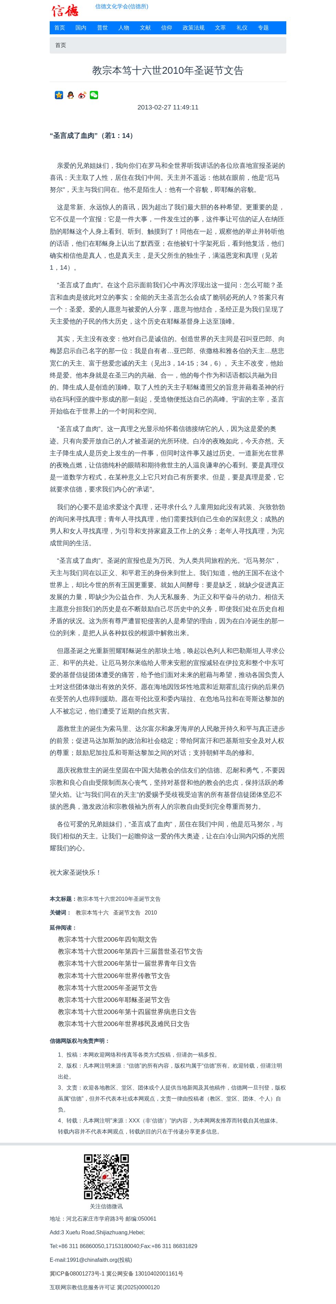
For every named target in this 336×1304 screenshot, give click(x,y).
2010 (151, 913)
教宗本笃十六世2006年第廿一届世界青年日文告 (127, 963)
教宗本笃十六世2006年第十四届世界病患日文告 (127, 1011)
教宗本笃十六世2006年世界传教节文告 (114, 975)
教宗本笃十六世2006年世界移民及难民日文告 (124, 1023)
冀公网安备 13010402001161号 (144, 1274)
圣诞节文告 (127, 913)
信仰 (166, 28)
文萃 (220, 28)
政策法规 (194, 28)
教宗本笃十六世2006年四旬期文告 (107, 939)
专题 (263, 28)
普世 (102, 28)
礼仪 (242, 28)
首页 (59, 28)
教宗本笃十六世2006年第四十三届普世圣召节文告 (130, 951)
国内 (80, 28)
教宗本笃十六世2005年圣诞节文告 (107, 987)
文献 (145, 28)
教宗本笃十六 (92, 913)
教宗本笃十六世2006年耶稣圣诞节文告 (114, 999)
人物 (123, 28)
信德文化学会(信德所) (121, 6)
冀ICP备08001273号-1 (77, 1274)
